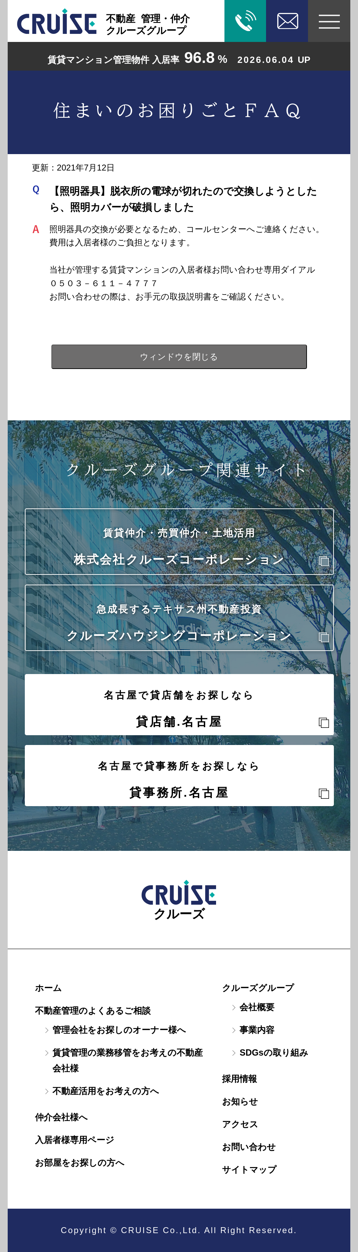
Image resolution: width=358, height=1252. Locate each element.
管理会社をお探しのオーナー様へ (119, 1030)
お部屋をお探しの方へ (79, 1162)
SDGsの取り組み (273, 1052)
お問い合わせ (249, 1147)
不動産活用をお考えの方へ (105, 1091)
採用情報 (239, 1079)
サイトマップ (249, 1169)
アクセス (240, 1124)
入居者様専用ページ (74, 1140)
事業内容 (256, 1030)
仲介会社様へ (61, 1117)
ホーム (48, 988)
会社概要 (256, 1007)
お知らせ (240, 1101)
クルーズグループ (258, 988)
